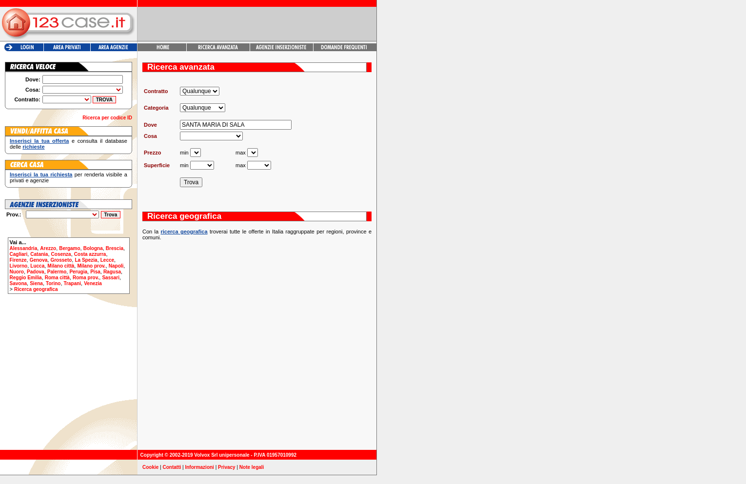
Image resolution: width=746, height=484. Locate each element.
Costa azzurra (90, 254)
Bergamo (69, 248)
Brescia (114, 248)
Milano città (60, 266)
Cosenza (61, 254)
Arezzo (48, 248)
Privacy (227, 467)
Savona (18, 283)
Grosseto (61, 260)
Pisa (95, 271)
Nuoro (17, 271)
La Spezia (86, 260)
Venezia (93, 283)
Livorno (19, 266)
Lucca (37, 266)
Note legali (251, 467)
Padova (35, 271)
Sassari (110, 277)
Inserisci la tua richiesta (41, 174)
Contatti (172, 467)
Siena (36, 283)
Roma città (57, 277)
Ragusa (112, 271)
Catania (39, 254)
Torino (53, 283)
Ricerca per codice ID (107, 117)
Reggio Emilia (26, 277)
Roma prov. (86, 277)
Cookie (150, 467)
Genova (39, 260)
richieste (33, 147)
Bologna (93, 248)
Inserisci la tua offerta (39, 141)
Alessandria (24, 248)
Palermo (56, 271)
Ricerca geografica (36, 289)
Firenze (18, 260)
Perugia (78, 271)
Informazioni (199, 467)
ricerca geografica (183, 231)
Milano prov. (91, 266)
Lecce (107, 260)
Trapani (72, 283)
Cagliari (19, 254)
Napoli (116, 266)
